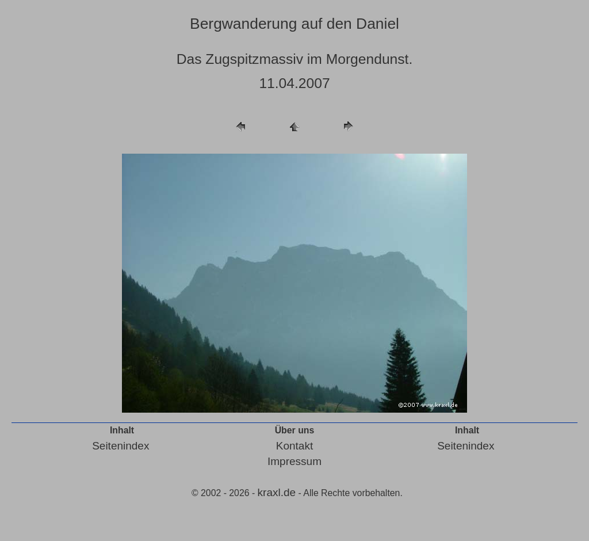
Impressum (294, 461)
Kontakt (294, 446)
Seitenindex (120, 446)
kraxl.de (277, 492)
